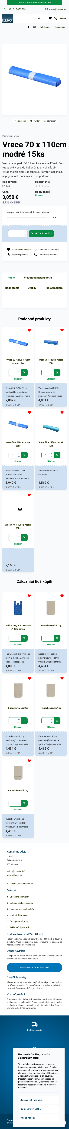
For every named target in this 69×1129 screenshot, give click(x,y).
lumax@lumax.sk (14, 875)
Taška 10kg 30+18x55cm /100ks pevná (18, 627)
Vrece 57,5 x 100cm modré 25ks (18, 526)
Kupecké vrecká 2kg (51, 625)
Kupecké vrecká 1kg (51, 708)
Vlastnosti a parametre (38, 277)
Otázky (32, 287)
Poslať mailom (54, 287)
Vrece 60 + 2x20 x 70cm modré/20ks (18, 361)
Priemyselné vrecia (10, 136)
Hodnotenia (12, 287)
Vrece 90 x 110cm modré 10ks (51, 444)
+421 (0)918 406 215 (16, 871)
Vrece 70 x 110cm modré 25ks (51, 361)
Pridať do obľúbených (21, 249)
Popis (11, 277)
